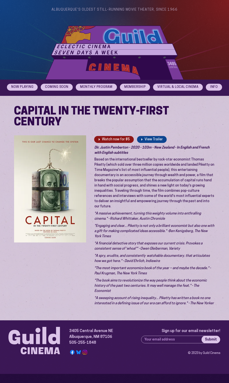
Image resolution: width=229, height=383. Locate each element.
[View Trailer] (152, 139)
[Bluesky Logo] (79, 352)
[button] (214, 87)
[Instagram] (85, 352)
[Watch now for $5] (114, 139)
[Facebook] (72, 352)
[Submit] (211, 339)
